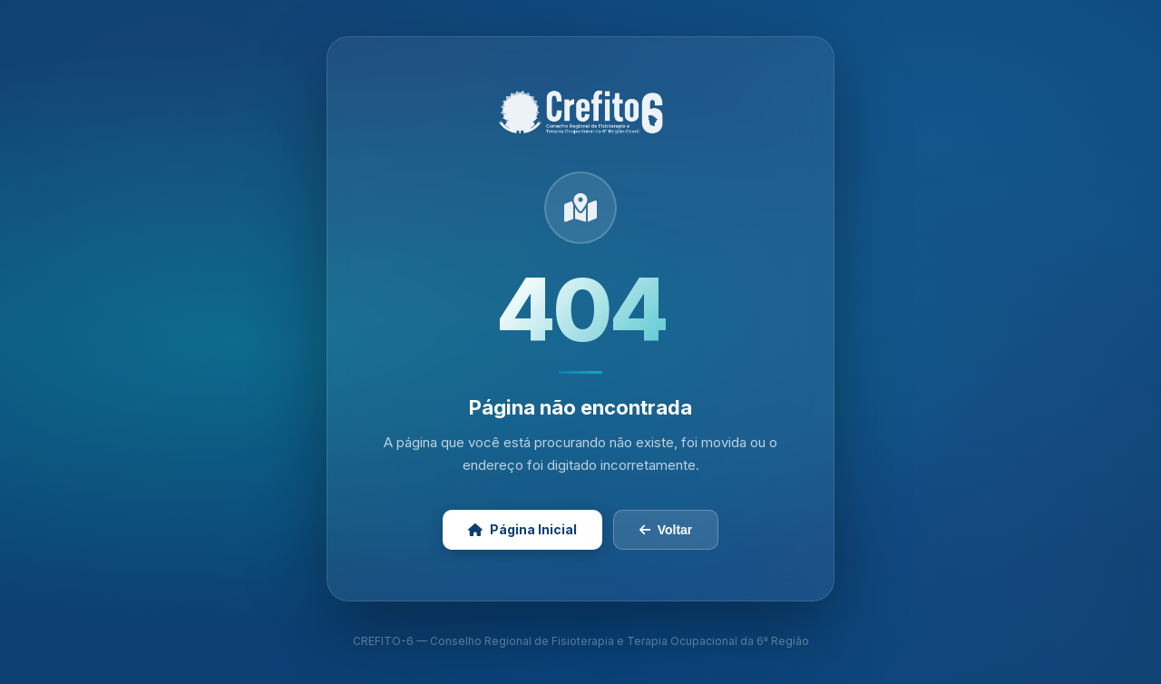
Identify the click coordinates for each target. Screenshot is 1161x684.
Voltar (666, 530)
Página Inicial (522, 529)
